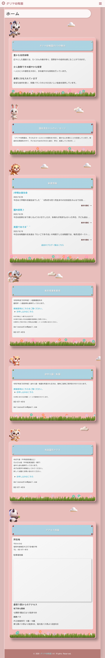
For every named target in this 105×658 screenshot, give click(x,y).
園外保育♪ (19, 209)
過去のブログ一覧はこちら (52, 245)
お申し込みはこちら (24, 312)
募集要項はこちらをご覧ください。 (29, 308)
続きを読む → (86, 205)
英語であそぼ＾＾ (22, 226)
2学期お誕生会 (20, 192)
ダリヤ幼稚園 (14, 3)
